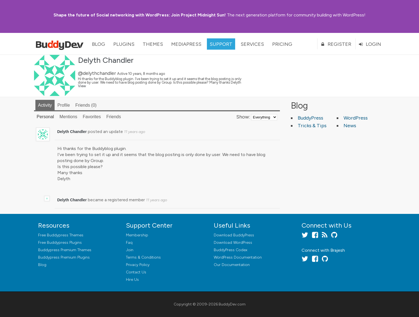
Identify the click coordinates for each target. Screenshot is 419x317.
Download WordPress (233, 242)
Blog (98, 44)
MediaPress (186, 44)
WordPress (356, 118)
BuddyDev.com (232, 304)
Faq (129, 242)
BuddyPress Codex (230, 250)
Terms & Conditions (143, 257)
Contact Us (136, 272)
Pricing (282, 44)
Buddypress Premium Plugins (64, 257)
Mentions (68, 116)
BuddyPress (310, 118)
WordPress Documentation (238, 257)
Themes (153, 44)
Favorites (92, 116)
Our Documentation (232, 264)
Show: (243, 117)
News (350, 126)
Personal (45, 116)
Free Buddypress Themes (60, 235)
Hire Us (132, 279)
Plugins (123, 44)
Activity (45, 105)
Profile (63, 105)
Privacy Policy (138, 264)
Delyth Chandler (106, 60)
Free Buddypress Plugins (60, 242)
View (82, 86)
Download (234, 235)
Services (252, 44)
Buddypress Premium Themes (64, 250)
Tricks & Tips (312, 126)
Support (221, 44)
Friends (86, 105)
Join (129, 250)
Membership (137, 235)
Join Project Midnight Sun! (140, 15)
